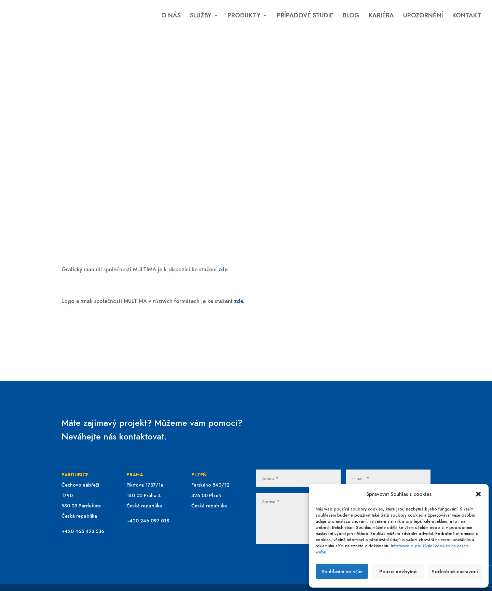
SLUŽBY (200, 16)
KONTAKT (466, 16)
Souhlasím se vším (342, 571)
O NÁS (171, 16)
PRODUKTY (244, 16)
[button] (478, 494)
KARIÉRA (381, 16)
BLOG (351, 16)
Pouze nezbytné (398, 571)
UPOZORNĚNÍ (423, 16)
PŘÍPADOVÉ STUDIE (305, 16)
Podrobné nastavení (455, 571)
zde (222, 269)
